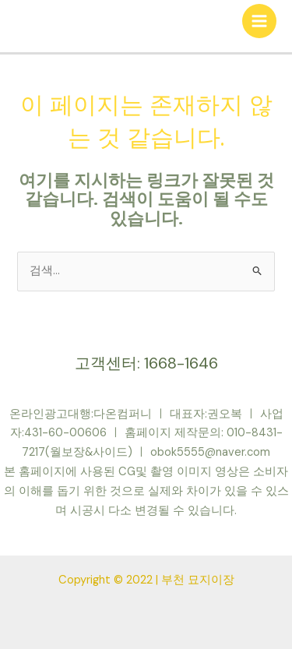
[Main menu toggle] (259, 21)
